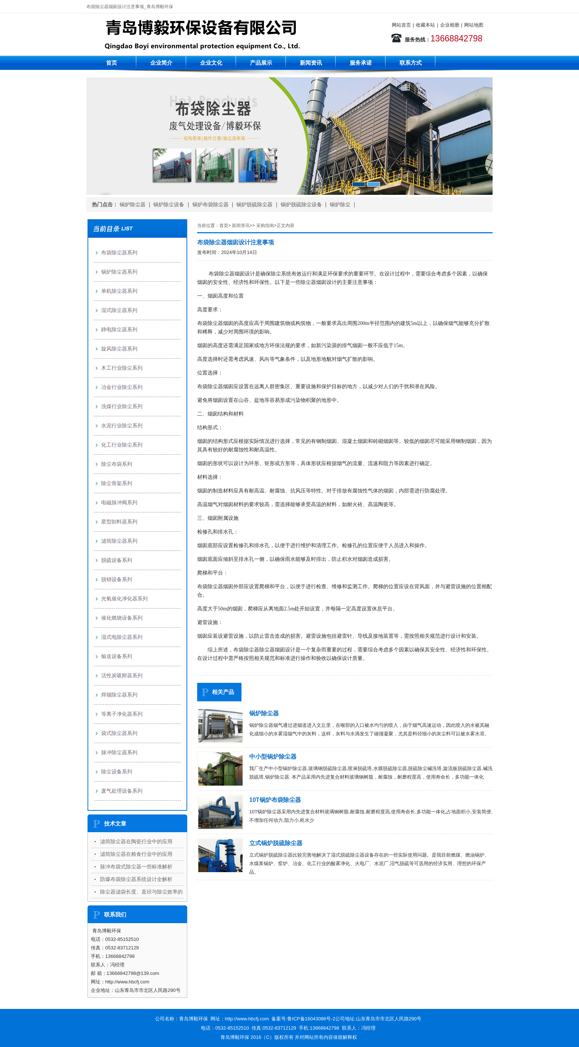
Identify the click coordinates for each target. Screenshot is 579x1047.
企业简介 (161, 63)
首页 (111, 63)
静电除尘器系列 (119, 329)
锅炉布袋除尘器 (210, 204)
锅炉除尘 (340, 204)
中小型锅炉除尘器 (273, 756)
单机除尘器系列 (119, 291)
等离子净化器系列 (122, 714)
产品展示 (261, 63)
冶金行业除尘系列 (122, 387)
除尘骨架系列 (116, 483)
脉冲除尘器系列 (119, 752)
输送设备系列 (116, 656)
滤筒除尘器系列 (119, 541)
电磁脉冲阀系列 (119, 502)
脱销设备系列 (116, 579)
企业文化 (211, 63)
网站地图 (473, 25)
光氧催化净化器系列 (124, 599)
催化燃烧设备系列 (122, 618)
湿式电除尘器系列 (122, 637)
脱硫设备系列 (116, 560)
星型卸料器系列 (119, 522)
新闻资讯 (311, 63)
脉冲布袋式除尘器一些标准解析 (136, 867)
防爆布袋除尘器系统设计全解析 (136, 879)
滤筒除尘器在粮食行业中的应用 (136, 854)
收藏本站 (425, 25)
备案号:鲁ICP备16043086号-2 (303, 1018)
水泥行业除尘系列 (122, 425)
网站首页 (401, 25)
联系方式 (411, 63)
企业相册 (449, 25)
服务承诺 (361, 63)
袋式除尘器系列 (119, 733)
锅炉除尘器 (132, 204)
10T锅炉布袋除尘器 (275, 800)
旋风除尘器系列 (119, 349)
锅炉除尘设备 (168, 204)
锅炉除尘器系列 (119, 272)
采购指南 (265, 225)
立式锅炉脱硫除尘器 (275, 843)
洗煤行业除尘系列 (122, 406)
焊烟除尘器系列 (119, 695)
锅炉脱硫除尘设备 (301, 204)
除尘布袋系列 (116, 464)
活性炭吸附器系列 (122, 675)
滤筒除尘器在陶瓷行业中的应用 (136, 841)
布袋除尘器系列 (119, 252)
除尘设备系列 (116, 772)
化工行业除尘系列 (122, 445)
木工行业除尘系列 (122, 368)
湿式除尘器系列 (119, 310)
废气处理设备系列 (122, 791)
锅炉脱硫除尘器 (254, 204)
